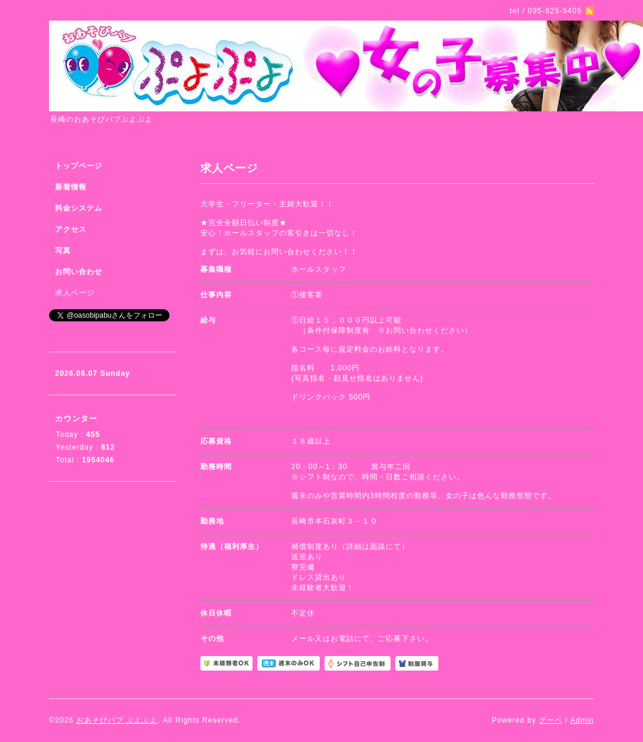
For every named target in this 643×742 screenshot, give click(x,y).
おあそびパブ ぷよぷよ (116, 720)
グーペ (550, 720)
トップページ (78, 166)
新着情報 (71, 187)
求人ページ (74, 293)
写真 (63, 250)
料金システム (78, 208)
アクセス (71, 229)
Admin (582, 720)
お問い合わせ (78, 272)
